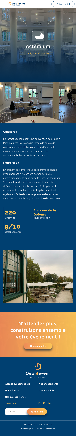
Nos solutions (12, 390)
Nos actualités (46, 390)
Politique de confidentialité (45, 429)
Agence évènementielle (17, 383)
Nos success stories (15, 396)
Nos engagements (48, 383)
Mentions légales (27, 429)
